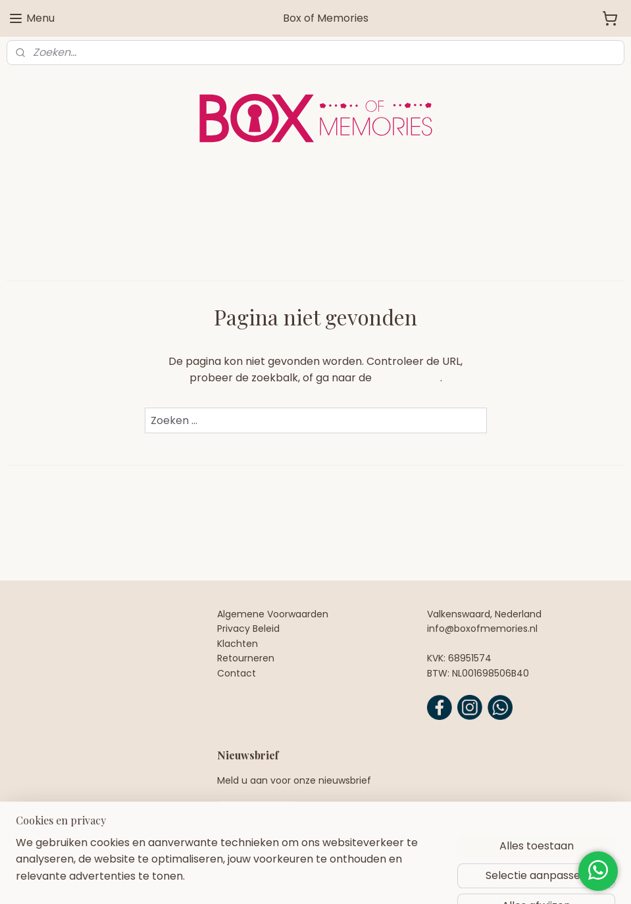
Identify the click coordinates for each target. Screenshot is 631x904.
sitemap (274, 879)
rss (302, 879)
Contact (236, 673)
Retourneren (245, 658)
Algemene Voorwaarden (272, 614)
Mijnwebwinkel (468, 879)
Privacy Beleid (248, 628)
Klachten (237, 643)
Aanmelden (258, 814)
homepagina (407, 377)
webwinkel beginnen (351, 879)
